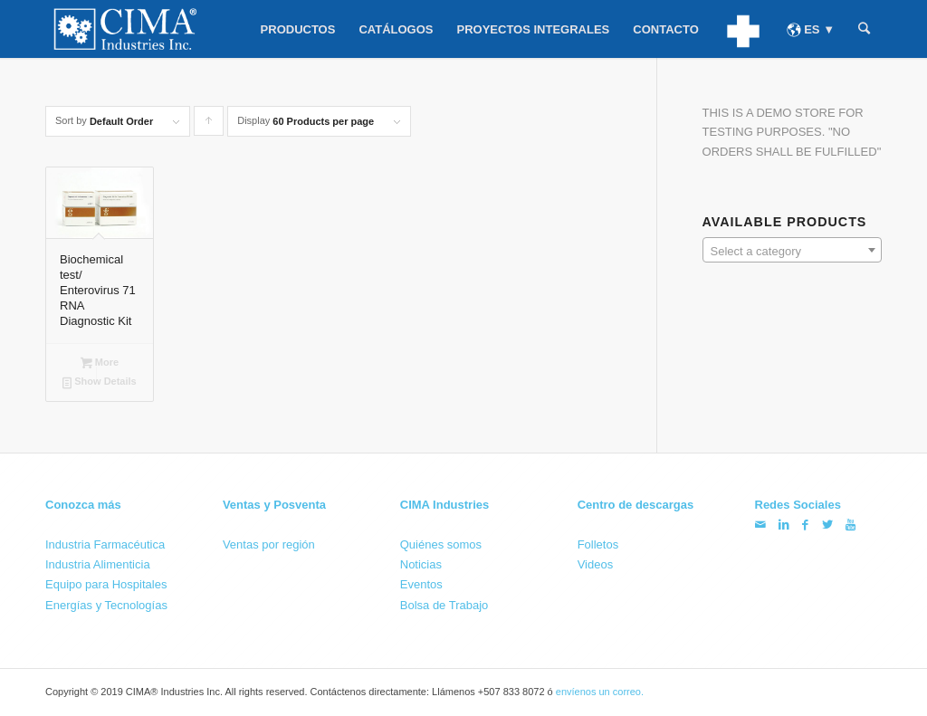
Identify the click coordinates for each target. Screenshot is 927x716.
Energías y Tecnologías (106, 604)
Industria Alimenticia (97, 564)
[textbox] (792, 251)
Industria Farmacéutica (105, 544)
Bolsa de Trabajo (444, 604)
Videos (596, 564)
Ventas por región (269, 544)
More (100, 363)
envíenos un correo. (600, 691)
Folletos (598, 544)
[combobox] (792, 250)
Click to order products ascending (209, 125)
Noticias (421, 564)
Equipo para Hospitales (106, 584)
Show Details (99, 383)
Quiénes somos (441, 544)
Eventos (421, 584)
